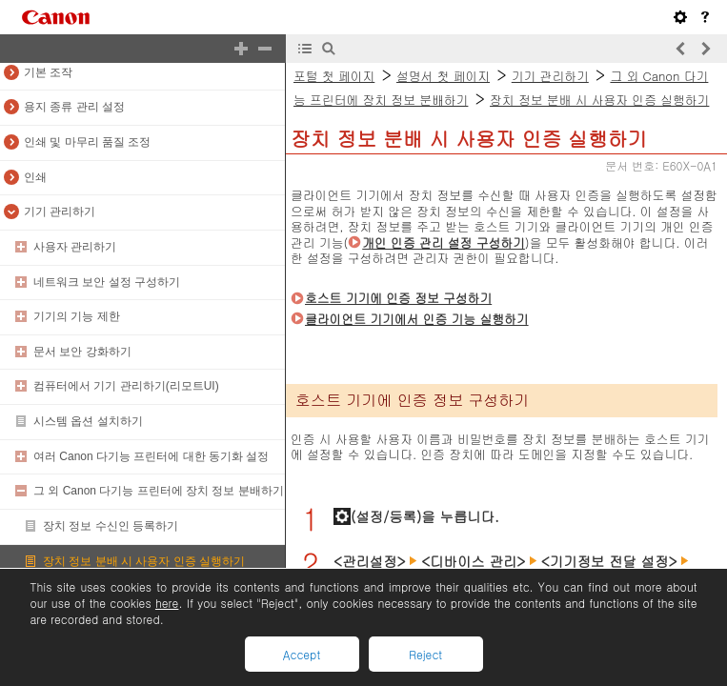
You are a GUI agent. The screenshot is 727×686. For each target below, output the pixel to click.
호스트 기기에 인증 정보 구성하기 (398, 298)
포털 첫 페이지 (333, 76)
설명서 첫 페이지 (443, 76)
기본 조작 (48, 72)
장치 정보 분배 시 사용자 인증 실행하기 (144, 561)
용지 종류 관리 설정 (74, 106)
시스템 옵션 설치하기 (88, 421)
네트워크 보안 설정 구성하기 (106, 282)
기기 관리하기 (59, 211)
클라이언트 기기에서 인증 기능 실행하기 (417, 319)
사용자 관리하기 (74, 246)
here (166, 603)
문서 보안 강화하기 (82, 351)
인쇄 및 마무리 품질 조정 (87, 142)
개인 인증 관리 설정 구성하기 (443, 242)
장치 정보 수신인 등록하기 (110, 526)
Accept (301, 654)
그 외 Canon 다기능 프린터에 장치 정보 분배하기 (158, 490)
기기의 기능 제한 (76, 316)
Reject (425, 654)
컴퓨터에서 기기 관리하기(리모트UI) (126, 386)
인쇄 (35, 177)
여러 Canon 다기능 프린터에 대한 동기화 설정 (151, 456)
